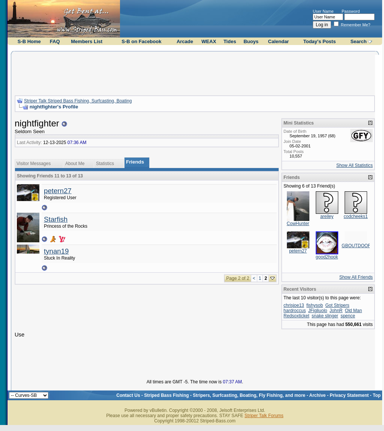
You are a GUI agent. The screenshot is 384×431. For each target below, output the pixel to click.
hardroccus (295, 310)
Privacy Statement (349, 395)
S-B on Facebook (141, 41)
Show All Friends (356, 277)
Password (351, 11)
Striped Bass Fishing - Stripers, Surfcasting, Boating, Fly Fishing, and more (224, 395)
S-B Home (29, 41)
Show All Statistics (354, 165)
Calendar (278, 41)
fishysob (314, 305)
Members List (86, 41)
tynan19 (56, 251)
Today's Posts (319, 41)
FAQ (55, 41)
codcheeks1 (356, 216)
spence (347, 315)
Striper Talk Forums (264, 415)
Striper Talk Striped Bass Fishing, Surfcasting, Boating (78, 101)
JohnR (336, 310)
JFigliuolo (317, 310)
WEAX (208, 41)
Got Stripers (337, 305)
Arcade (185, 41)
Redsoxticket (296, 315)
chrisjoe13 (294, 305)
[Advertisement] (195, 72)
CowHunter (298, 223)
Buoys (250, 41)
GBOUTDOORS (358, 245)
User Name (323, 11)
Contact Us (128, 395)
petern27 (58, 191)
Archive (317, 395)
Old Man (353, 310)
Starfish (56, 219)
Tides (230, 41)
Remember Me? (352, 25)
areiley (326, 216)
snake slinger (325, 315)
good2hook (327, 257)
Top (377, 395)
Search (358, 41)
